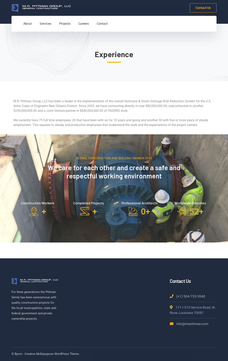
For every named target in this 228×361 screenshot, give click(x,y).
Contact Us (203, 8)
